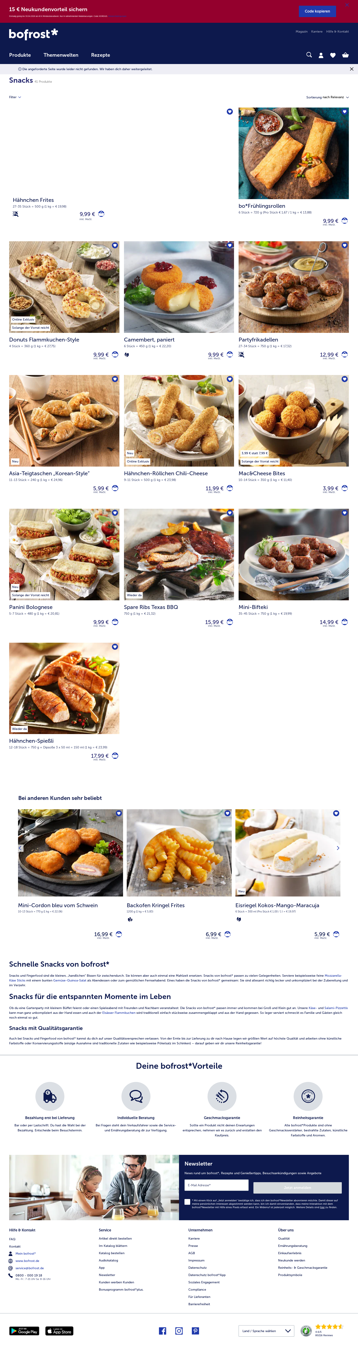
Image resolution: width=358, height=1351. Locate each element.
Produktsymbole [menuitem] (290, 1283)
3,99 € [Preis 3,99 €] (328, 493)
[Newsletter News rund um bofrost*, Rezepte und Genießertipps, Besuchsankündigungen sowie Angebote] (264, 1198)
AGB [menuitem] (191, 1261)
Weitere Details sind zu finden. (316, 1216)
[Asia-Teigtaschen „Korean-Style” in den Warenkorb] (113, 493)
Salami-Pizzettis (336, 1020)
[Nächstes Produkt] (337, 858)
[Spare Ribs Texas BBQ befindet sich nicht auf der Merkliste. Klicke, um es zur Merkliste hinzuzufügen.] (229, 519)
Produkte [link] (20, 55)
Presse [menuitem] (193, 1254)
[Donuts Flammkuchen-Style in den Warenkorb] (113, 357)
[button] (317, 11)
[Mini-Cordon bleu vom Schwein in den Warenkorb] (117, 945)
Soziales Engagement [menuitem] (204, 1290)
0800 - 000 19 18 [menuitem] (25, 1283)
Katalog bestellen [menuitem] (111, 1261)
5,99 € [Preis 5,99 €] (98, 493)
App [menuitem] (102, 1276)
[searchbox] (126, 54)
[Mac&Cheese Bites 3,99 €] (294, 447)
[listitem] (241, 901)
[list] (179, 1122)
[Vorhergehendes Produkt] (21, 858)
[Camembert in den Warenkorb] (228, 357)
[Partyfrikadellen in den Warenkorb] (343, 357)
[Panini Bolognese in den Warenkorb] (113, 629)
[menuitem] (20, 57)
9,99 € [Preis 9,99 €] (84, 215)
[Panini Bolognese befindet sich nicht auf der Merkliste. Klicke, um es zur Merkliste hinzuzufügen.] (114, 519)
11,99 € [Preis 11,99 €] (212, 493)
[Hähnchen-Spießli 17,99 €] (64, 719)
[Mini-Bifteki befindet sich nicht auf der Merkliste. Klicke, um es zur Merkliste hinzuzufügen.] (344, 519)
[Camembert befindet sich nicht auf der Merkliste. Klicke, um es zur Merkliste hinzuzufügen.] (229, 248)
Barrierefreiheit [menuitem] (199, 1312)
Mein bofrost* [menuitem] (22, 1261)
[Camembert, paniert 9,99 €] (179, 311)
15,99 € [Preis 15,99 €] (212, 629)
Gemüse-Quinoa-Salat (69, 993)
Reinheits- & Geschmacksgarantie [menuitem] (302, 1276)
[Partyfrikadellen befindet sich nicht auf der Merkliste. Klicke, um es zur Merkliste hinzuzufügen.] (344, 248)
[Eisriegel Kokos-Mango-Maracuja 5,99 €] (287, 893)
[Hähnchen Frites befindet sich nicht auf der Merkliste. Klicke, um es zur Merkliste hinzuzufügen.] (229, 112)
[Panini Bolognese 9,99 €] (64, 583)
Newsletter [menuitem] (107, 1283)
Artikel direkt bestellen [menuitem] (115, 1247)
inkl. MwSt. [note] (103, 950)
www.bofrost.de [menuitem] (24, 1268)
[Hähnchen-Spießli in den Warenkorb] (113, 765)
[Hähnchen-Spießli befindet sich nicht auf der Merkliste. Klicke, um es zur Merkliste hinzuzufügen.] (114, 655)
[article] (179, 1015)
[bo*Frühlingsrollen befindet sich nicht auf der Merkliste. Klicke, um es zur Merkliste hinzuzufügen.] (344, 112)
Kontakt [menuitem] (15, 1254)
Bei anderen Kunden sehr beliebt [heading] (60, 808)
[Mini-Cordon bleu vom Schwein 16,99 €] (70, 893)
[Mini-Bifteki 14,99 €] (294, 583)
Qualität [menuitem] (284, 1247)
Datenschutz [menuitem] (197, 1276)
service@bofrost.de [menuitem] (26, 1276)
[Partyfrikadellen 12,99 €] (294, 311)
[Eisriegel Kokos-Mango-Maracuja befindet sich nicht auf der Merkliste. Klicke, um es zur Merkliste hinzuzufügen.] (335, 824)
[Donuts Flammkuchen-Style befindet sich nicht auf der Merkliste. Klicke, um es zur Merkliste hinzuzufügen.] (114, 248)
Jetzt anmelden (322, 1197)
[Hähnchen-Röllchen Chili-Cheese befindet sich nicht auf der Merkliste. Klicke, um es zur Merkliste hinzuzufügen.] (229, 384)
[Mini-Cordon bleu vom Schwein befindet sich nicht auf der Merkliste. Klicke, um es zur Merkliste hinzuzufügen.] (118, 824)
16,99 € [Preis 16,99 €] (101, 945)
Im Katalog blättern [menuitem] (113, 1254)
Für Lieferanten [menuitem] (199, 1305)
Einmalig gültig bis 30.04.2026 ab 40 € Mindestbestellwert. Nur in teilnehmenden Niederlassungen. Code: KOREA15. (58, 16)
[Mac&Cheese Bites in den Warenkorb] (343, 493)
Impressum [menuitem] (196, 1269)
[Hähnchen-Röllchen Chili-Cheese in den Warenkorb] (228, 493)
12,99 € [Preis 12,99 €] (326, 357)
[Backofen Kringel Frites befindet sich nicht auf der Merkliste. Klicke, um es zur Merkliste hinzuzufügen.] (226, 824)
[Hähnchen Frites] (121, 175)
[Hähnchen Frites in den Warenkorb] (99, 215)
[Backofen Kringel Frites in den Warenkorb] (226, 945)
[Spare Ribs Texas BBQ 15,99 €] (179, 583)
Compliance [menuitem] (197, 1298)
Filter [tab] (17, 97)
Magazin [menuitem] (302, 31)
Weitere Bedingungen (117, 16)
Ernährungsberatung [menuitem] (292, 1254)
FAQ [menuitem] (12, 1247)
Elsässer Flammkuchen (118, 1025)
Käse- (313, 1020)
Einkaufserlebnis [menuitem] (289, 1261)
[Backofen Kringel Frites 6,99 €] (179, 893)
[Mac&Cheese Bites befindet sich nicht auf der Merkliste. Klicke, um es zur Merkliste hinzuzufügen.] (344, 384)
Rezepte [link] (100, 55)
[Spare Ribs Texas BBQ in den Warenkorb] (228, 629)
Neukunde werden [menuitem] (291, 1269)
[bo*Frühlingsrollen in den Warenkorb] (343, 222)
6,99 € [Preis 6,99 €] (210, 945)
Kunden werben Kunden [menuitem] (116, 1290)
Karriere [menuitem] (317, 31)
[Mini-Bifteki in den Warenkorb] (343, 629)
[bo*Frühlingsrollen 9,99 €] (294, 175)
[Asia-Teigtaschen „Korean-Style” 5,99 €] (64, 447)
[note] (70, 918)
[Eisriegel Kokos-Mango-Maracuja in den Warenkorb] (334, 945)
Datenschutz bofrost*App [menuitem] (207, 1283)
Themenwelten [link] (61, 55)
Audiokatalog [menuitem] (108, 1269)
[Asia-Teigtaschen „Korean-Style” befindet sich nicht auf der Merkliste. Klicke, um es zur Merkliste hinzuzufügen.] (114, 384)
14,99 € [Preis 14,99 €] (326, 629)
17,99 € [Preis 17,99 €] (97, 765)
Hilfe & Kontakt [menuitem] (337, 31)
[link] (60, 35)
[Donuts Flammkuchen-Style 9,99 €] (64, 311)
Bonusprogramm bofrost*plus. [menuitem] (121, 1298)
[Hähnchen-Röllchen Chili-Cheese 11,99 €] (179, 447)
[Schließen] (347, 5)
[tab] (321, 55)
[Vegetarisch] (126, 357)
